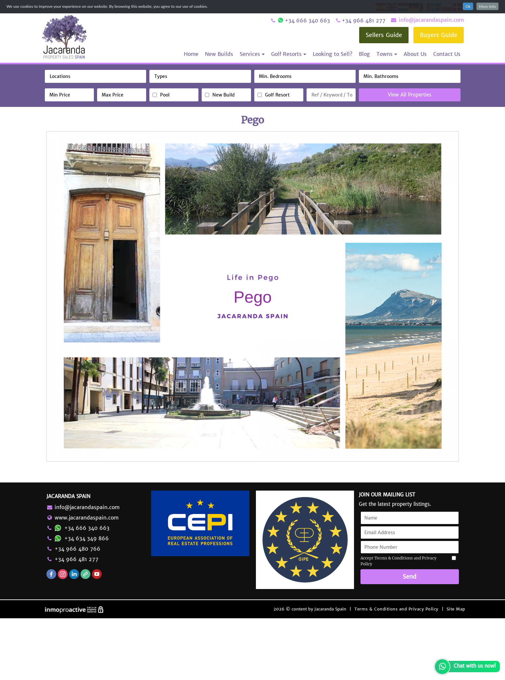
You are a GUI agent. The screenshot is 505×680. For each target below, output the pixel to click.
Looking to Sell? (332, 54)
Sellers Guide (384, 35)
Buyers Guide (438, 35)
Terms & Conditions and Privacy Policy (396, 671)
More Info (487, 6)
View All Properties (409, 95)
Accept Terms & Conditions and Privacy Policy (398, 623)
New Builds (219, 54)
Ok (468, 6)
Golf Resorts (288, 54)
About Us (415, 54)
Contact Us (447, 54)
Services (252, 54)
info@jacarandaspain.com (427, 20)
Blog (364, 54)
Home (191, 54)
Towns (386, 54)
